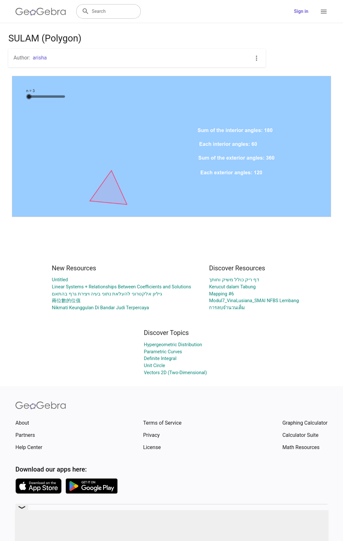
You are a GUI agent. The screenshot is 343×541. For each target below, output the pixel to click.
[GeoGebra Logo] (40, 11)
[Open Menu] (324, 11)
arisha (40, 58)
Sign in (301, 11)
